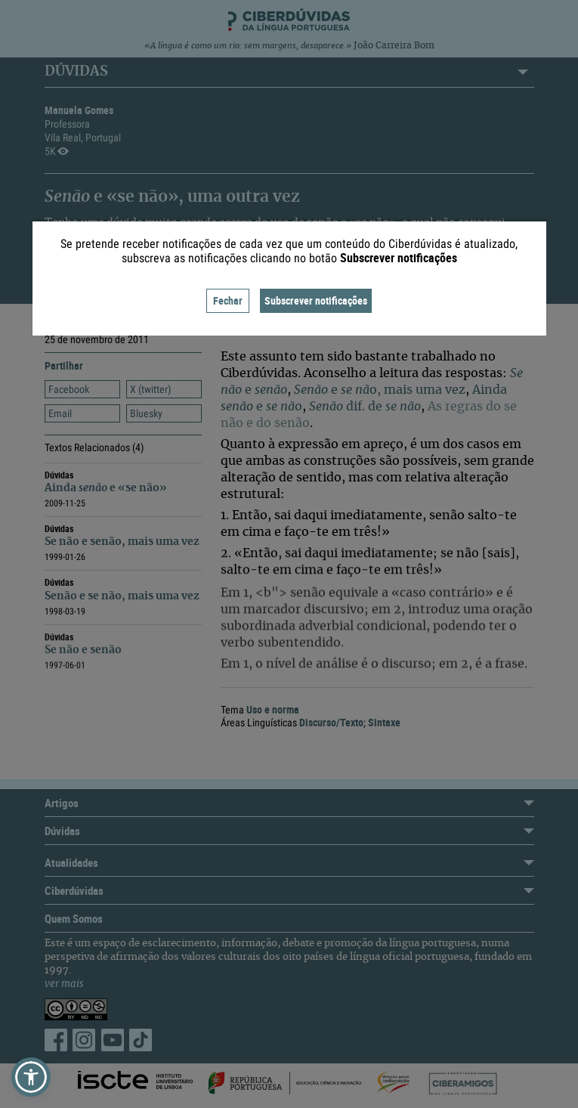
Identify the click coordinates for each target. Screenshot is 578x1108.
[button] (31, 1077)
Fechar (228, 300)
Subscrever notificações (315, 300)
